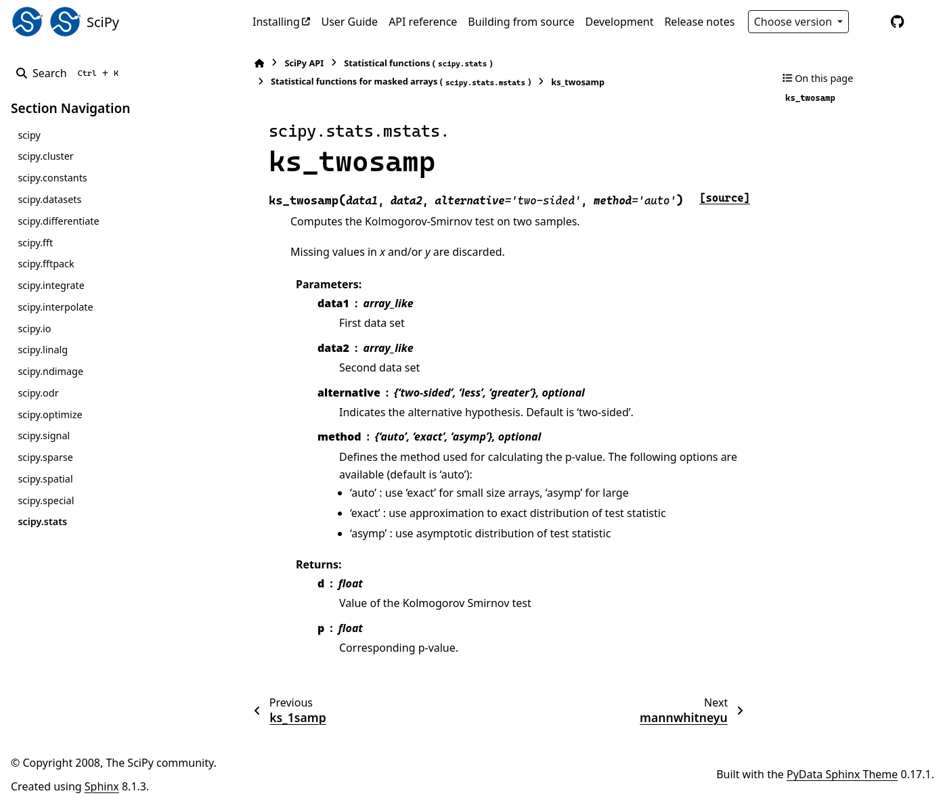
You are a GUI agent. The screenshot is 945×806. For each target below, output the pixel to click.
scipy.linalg (43, 349)
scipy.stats (42, 521)
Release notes (699, 21)
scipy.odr (38, 392)
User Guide (349, 21)
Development (620, 21)
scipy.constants (52, 177)
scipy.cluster (45, 156)
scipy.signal (44, 435)
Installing (276, 21)
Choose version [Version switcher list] (794, 21)
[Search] (70, 73)
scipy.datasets (49, 199)
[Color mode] (869, 21)
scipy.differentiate (58, 221)
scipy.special (46, 500)
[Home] (259, 63)
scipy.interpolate (55, 306)
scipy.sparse (45, 457)
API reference (423, 21)
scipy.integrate (51, 285)
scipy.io (34, 328)
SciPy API (304, 63)
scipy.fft (35, 242)
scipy (29, 135)
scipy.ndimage (50, 371)
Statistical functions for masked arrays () (401, 81)
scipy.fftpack (46, 263)
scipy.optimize (50, 414)
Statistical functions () (418, 63)
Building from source (521, 21)
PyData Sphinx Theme (842, 774)
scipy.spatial (45, 478)
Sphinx (102, 786)
